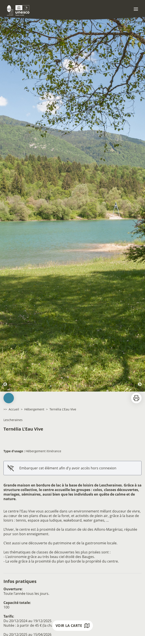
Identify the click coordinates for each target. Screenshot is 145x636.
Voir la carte (72, 625)
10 (90, 386)
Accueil (14, 409)
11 (94, 386)
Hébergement (34, 409)
